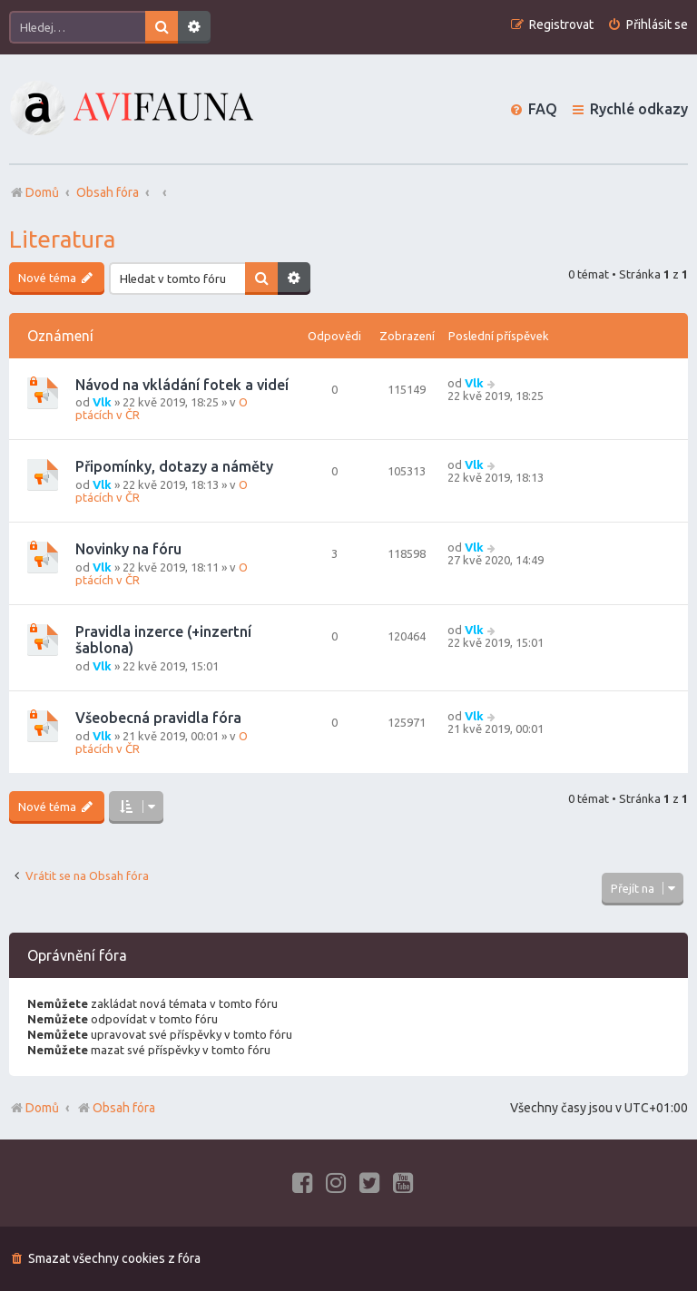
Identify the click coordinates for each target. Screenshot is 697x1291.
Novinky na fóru (128, 549)
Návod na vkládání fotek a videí (182, 385)
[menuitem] (647, 25)
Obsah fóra (115, 1107)
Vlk (102, 402)
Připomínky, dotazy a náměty (174, 466)
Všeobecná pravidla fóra (158, 717)
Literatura (62, 239)
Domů (42, 1107)
